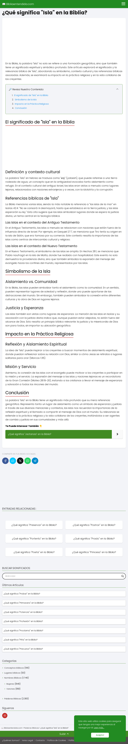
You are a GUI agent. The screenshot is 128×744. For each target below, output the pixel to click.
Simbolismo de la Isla (26, 99)
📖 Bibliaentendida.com (18, 4)
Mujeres (10, 683)
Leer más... (99, 727)
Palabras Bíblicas (12, 698)
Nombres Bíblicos (13, 677)
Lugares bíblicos (12, 672)
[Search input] (63, 576)
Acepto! (100, 735)
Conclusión (21, 108)
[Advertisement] (64, 37)
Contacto (40, 740)
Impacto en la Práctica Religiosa (32, 103)
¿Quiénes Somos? (11, 740)
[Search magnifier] (122, 576)
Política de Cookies (56, 740)
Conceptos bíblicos (14, 667)
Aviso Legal (27, 740)
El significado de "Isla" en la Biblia (31, 95)
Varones (10, 688)
